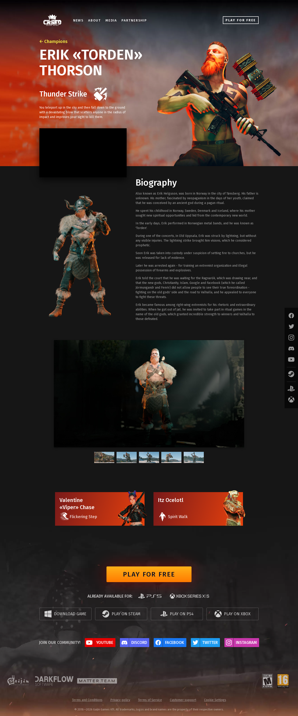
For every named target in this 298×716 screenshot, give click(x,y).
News (81, 20)
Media (114, 20)
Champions (56, 41)
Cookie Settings (215, 700)
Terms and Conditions (87, 700)
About (97, 20)
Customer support (183, 700)
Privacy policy (120, 700)
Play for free (149, 574)
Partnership (137, 20)
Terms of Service (150, 700)
